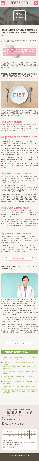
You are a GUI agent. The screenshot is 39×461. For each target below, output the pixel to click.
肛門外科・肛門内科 (18, 258)
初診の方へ (18, 343)
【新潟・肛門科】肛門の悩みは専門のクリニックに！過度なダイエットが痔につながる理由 (20, 358)
